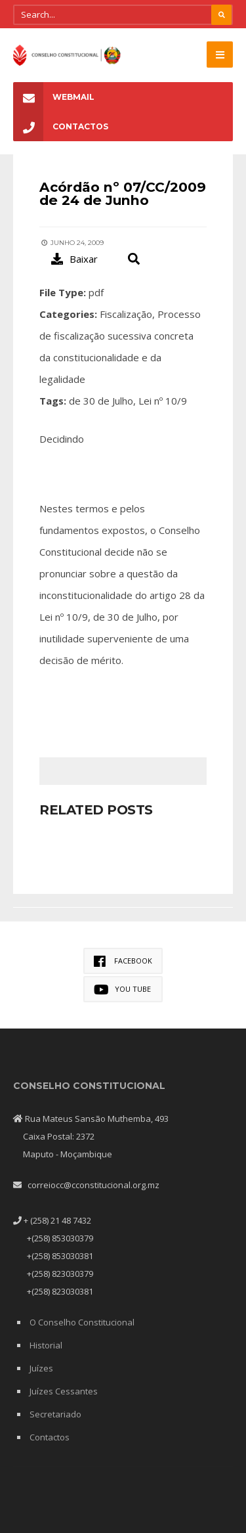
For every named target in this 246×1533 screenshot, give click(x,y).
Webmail (53, 97)
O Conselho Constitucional (82, 1322)
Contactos (60, 126)
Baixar (74, 258)
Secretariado (55, 1414)
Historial (46, 1345)
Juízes (41, 1368)
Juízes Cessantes (64, 1391)
